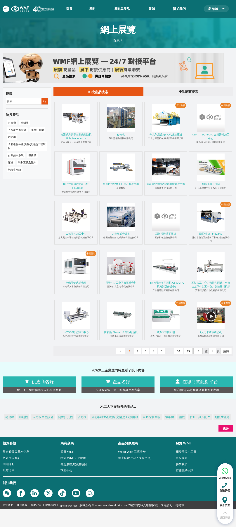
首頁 (116, 40)
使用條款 (22, 505)
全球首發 (180, 105)
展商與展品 (123, 9)
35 (188, 351)
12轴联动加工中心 (75, 233)
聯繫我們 (50, 505)
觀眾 (70, 9)
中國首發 (225, 105)
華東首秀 (225, 303)
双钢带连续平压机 (165, 233)
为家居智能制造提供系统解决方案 (165, 184)
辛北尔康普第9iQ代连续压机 (166, 134)
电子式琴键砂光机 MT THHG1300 (75, 186)
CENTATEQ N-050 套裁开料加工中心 (211, 136)
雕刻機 (24, 122)
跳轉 (226, 351)
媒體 (153, 9)
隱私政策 (36, 505)
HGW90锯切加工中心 (75, 332)
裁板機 (32, 155)
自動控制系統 (16, 155)
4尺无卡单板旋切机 (211, 332)
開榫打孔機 (37, 129)
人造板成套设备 (121, 233)
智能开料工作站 (211, 184)
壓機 (10, 162)
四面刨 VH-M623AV (211, 233)
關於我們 (180, 9)
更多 (226, 428)
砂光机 (121, 134)
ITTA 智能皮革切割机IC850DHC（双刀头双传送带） (166, 284)
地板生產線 (14, 169)
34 (178, 351)
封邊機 (12, 122)
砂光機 (12, 137)
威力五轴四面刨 (166, 332)
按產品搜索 (98, 92)
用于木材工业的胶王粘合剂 (120, 282)
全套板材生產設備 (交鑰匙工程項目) (27, 146)
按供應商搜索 (188, 92)
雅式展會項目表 (69, 505)
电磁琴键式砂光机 (76, 282)
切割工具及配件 (27, 162)
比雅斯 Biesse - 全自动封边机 (121, 332)
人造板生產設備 (17, 129)
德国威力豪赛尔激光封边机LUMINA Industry (75, 136)
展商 (93, 9)
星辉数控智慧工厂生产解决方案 (121, 184)
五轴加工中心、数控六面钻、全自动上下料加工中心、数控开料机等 (210, 284)
